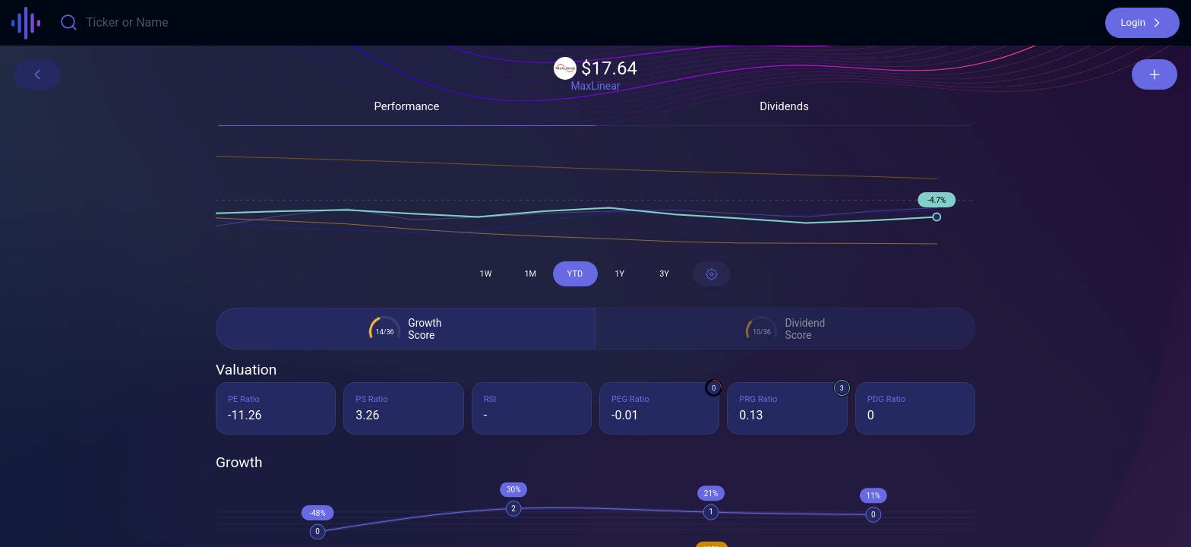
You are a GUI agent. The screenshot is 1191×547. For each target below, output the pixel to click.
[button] (1142, 23)
